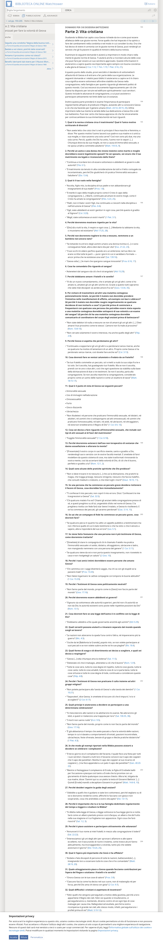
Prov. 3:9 (117, 883)
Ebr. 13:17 (129, 805)
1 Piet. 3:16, (137, 70)
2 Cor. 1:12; (115, 70)
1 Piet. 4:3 (80, 746)
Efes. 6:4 (103, 209)
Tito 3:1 (88, 168)
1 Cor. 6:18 (110, 444)
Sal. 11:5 (119, 665)
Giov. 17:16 (89, 598)
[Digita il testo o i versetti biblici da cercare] (32, 10)
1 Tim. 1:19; (126, 70)
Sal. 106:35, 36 (130, 722)
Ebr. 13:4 (92, 178)
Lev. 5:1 (128, 535)
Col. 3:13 (131, 358)
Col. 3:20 (91, 216)
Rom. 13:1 (85, 614)
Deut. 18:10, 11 (138, 486)
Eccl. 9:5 (103, 726)
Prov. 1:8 (107, 191)
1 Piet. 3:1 (118, 220)
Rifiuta (24, 937)
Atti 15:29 (126, 274)
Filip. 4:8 (92, 682)
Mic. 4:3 (87, 644)
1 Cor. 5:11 (135, 554)
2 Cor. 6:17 (92, 705)
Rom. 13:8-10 (92, 334)
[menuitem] (155, 10)
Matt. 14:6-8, (137, 788)
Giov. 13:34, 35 (129, 290)
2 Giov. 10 (115, 561)
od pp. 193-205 (14, 21)
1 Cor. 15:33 (81, 585)
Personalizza (37, 937)
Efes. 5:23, (114, 202)
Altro (57, 68)
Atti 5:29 (141, 628)
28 (113, 233)
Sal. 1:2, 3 (93, 827)
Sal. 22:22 (87, 840)
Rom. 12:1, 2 (104, 469)
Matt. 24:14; (126, 111)
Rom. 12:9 (137, 669)
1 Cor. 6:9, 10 (135, 430)
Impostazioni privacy (108, 930)
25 (120, 202)
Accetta (13, 937)
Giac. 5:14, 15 (132, 515)
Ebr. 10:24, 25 (102, 854)
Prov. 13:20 (95, 578)
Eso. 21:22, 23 (129, 250)
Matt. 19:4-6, (119, 148)
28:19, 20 (136, 111)
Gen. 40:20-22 (82, 772)
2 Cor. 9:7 (121, 890)
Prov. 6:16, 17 (136, 264)
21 (144, 70)
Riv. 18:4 (137, 651)
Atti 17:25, (107, 233)
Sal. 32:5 (102, 502)
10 (144, 788)
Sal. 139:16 (119, 260)
